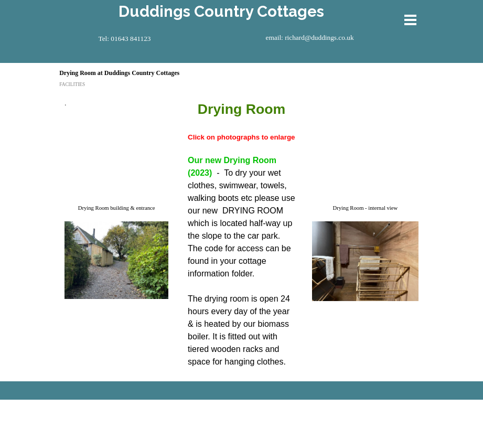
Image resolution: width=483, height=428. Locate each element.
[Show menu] (410, 19)
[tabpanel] (118, 108)
